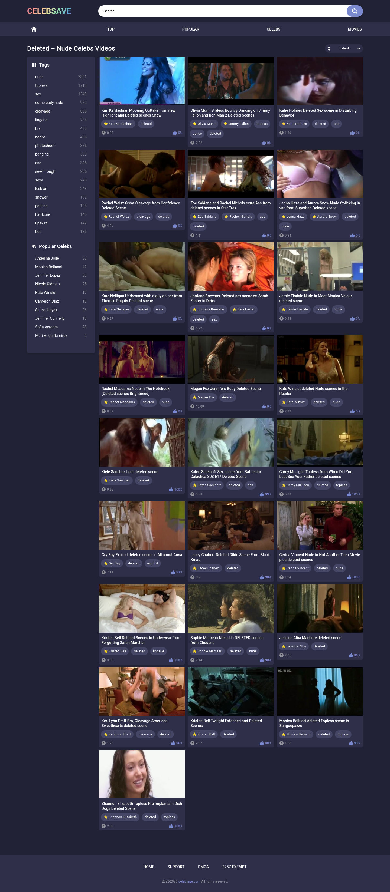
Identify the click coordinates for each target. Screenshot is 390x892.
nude (61, 77)
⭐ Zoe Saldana (204, 217)
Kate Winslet (61, 292)
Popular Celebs (55, 246)
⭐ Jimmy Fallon (236, 124)
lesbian (61, 188)
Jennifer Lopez (61, 275)
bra (61, 128)
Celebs (273, 29)
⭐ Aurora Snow (324, 217)
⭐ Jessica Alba (294, 646)
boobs (61, 137)
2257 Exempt (234, 867)
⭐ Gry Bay (112, 563)
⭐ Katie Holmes (294, 124)
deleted (146, 124)
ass (61, 163)
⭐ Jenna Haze (293, 217)
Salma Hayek (61, 310)
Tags (44, 65)
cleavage (61, 111)
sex (61, 94)
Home (34, 29)
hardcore (61, 214)
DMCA (203, 867)
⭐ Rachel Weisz (116, 217)
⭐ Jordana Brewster (209, 309)
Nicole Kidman (61, 284)
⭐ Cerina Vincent (295, 568)
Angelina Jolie (61, 258)
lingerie (61, 120)
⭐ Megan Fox (203, 397)
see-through (61, 171)
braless (262, 124)
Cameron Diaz (61, 301)
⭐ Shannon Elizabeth (120, 817)
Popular (190, 29)
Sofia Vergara (61, 327)
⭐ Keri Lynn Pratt (117, 734)
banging (61, 154)
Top (111, 29)
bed (61, 231)
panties (61, 206)
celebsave (49, 11)
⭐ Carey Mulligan (295, 485)
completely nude (61, 102)
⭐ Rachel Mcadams (119, 402)
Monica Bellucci (61, 267)
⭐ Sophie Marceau (207, 651)
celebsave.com (189, 881)
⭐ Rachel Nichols (238, 217)
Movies (355, 29)
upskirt (61, 223)
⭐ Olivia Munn (204, 124)
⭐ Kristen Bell (115, 651)
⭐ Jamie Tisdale (295, 309)
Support (176, 867)
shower (61, 197)
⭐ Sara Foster (243, 309)
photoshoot (61, 145)
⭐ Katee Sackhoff (207, 485)
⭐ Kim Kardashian (118, 124)
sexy (61, 180)
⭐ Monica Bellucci (296, 734)
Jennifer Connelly (61, 318)
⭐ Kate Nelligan (116, 309)
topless (61, 85)
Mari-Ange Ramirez (61, 335)
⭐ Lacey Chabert (206, 568)
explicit (152, 563)
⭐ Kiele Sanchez (117, 480)
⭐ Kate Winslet (294, 402)
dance (197, 134)
